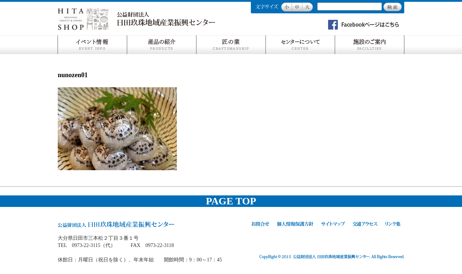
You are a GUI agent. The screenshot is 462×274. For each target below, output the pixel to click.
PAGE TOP (231, 201)
